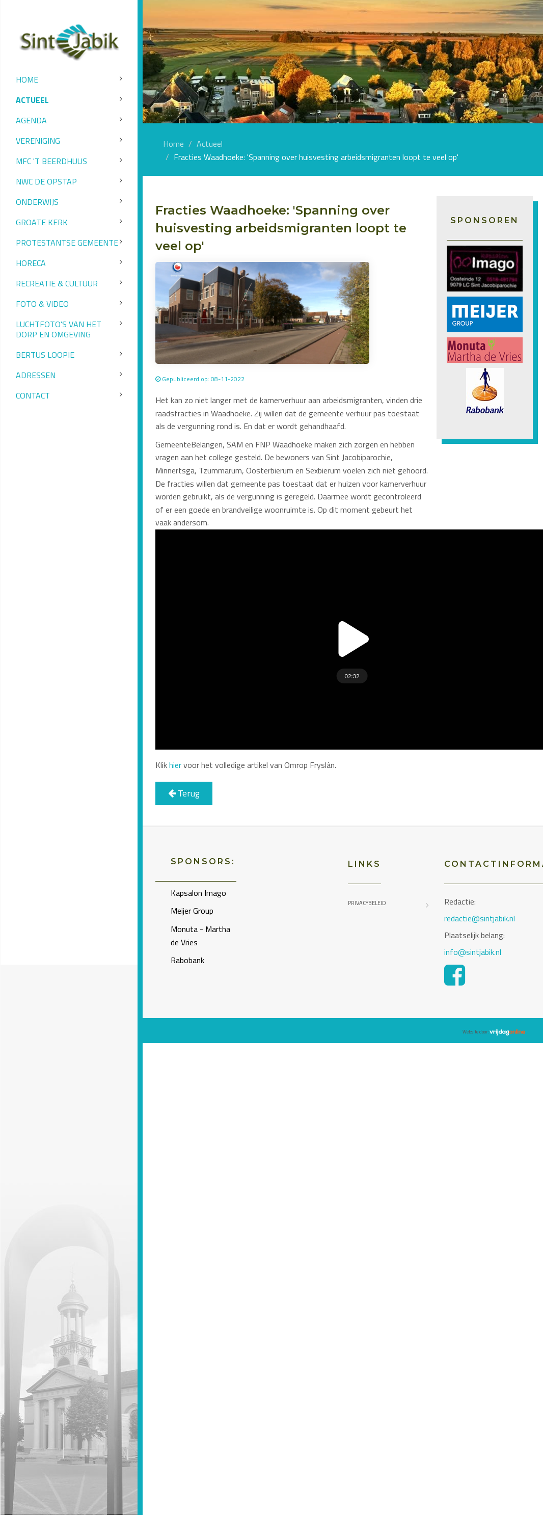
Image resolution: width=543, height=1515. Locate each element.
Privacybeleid (367, 903)
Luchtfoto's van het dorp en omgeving (58, 329)
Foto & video (42, 304)
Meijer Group (192, 911)
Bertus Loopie (45, 355)
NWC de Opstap (46, 181)
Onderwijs (37, 202)
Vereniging (38, 141)
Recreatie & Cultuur (57, 283)
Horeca (31, 263)
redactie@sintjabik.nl (479, 918)
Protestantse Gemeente (67, 242)
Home (27, 79)
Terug (184, 793)
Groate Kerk (42, 222)
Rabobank (187, 960)
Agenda (31, 120)
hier (175, 765)
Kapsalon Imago (198, 893)
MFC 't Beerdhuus (51, 161)
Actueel (32, 100)
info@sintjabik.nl (473, 952)
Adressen (36, 375)
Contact (33, 395)
